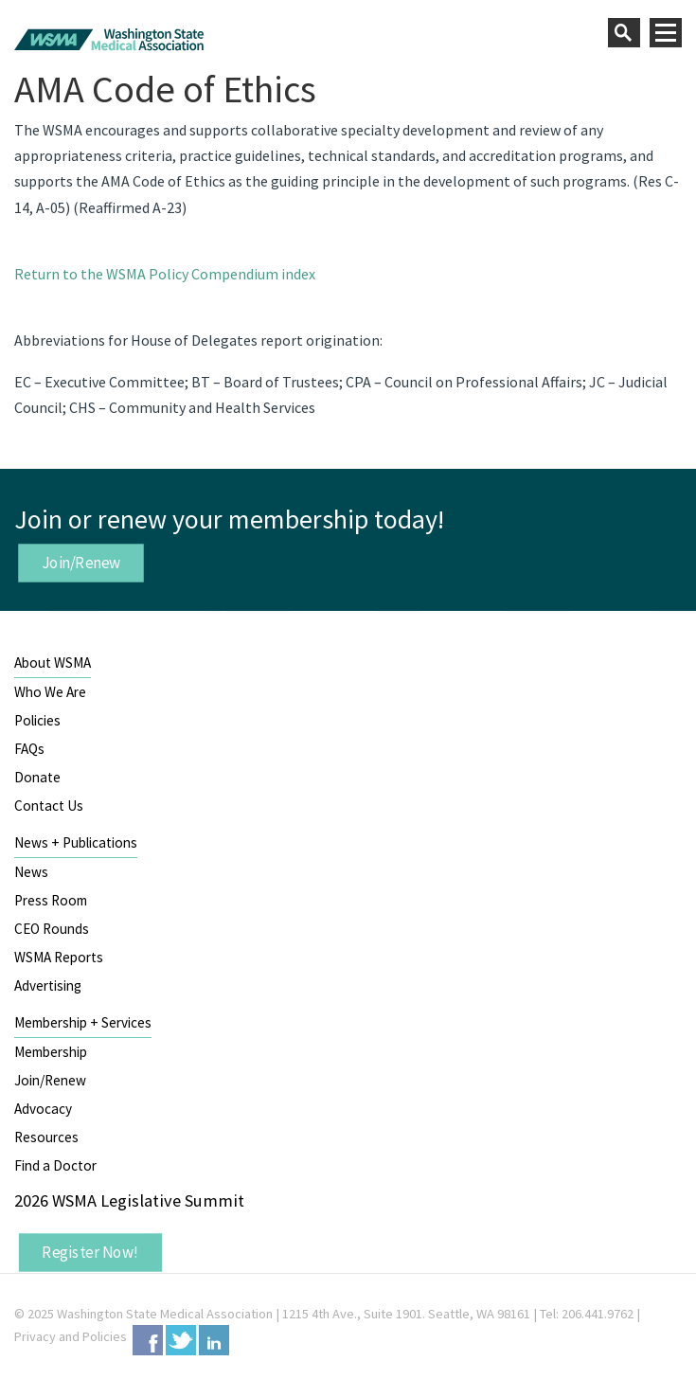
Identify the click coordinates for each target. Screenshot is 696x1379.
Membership (50, 1052)
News (31, 872)
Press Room (50, 900)
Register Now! (90, 1252)
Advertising (47, 985)
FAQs (29, 749)
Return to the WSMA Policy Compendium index (164, 273)
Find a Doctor (55, 1165)
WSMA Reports (58, 957)
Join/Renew (81, 562)
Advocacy (43, 1109)
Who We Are (50, 692)
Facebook (148, 1340)
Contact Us (48, 806)
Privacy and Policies (70, 1336)
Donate (37, 777)
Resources (46, 1137)
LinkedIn (214, 1340)
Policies (37, 720)
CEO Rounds (51, 929)
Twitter (181, 1340)
